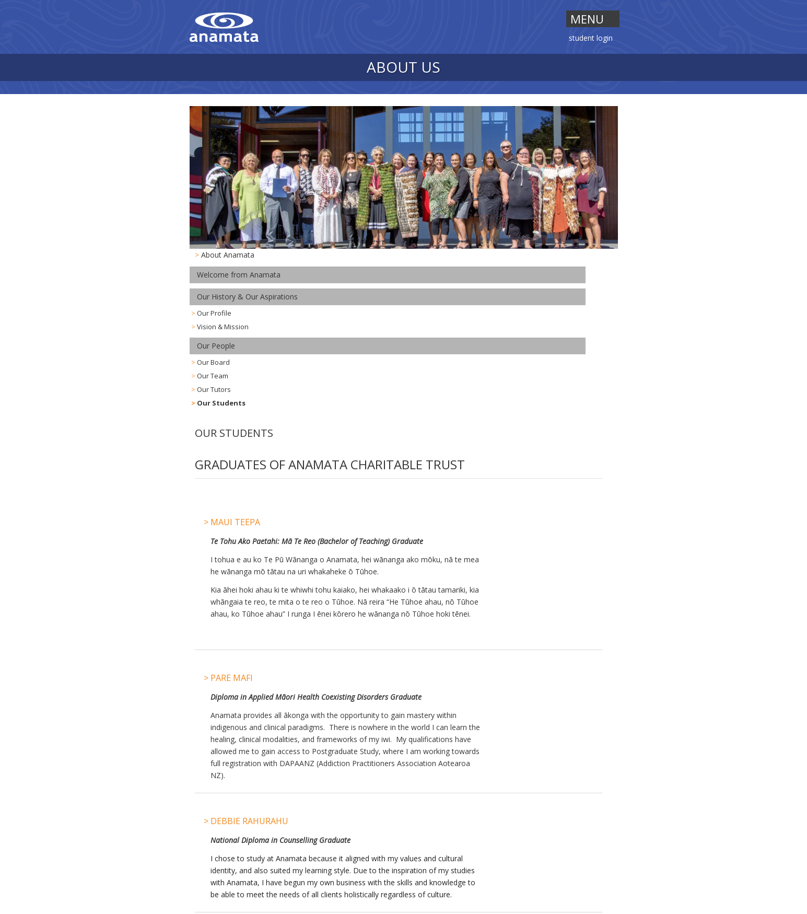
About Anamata (227, 255)
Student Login (591, 38)
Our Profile (214, 313)
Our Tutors (214, 389)
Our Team (212, 375)
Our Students (221, 403)
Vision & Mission (223, 326)
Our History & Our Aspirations (247, 297)
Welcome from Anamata (238, 275)
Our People (216, 346)
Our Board (213, 362)
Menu (587, 19)
